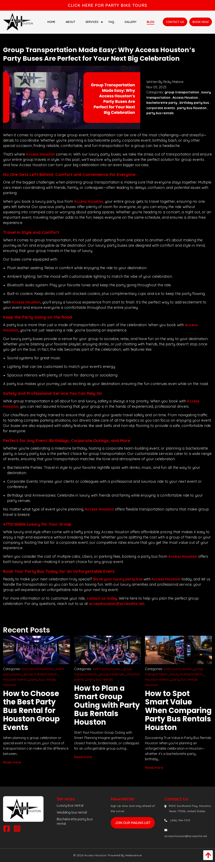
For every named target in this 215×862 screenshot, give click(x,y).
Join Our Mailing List (132, 823)
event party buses (107, 669)
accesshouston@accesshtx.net (116, 603)
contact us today (102, 598)
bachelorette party (161, 103)
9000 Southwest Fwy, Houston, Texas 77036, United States (190, 808)
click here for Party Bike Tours (107, 5)
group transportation (182, 92)
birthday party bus (194, 103)
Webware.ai (133, 855)
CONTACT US (175, 22)
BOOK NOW (201, 22)
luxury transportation (186, 674)
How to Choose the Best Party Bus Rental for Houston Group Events (31, 710)
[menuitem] (51, 22)
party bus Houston (191, 108)
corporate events (160, 108)
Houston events (15, 679)
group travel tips (112, 674)
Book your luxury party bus (118, 579)
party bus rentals (160, 113)
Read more (12, 762)
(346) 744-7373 (180, 820)
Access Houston (185, 97)
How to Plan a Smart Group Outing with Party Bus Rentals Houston (107, 705)
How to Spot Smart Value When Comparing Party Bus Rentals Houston (178, 710)
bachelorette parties (37, 669)
